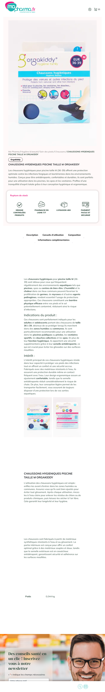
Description (32, 235)
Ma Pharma (13, 151)
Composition (74, 235)
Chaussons (60, 151)
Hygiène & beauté (29, 151)
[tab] (32, 235)
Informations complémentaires (53, 240)
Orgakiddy (16, 159)
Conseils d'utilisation (53, 235)
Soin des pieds (46, 151)
